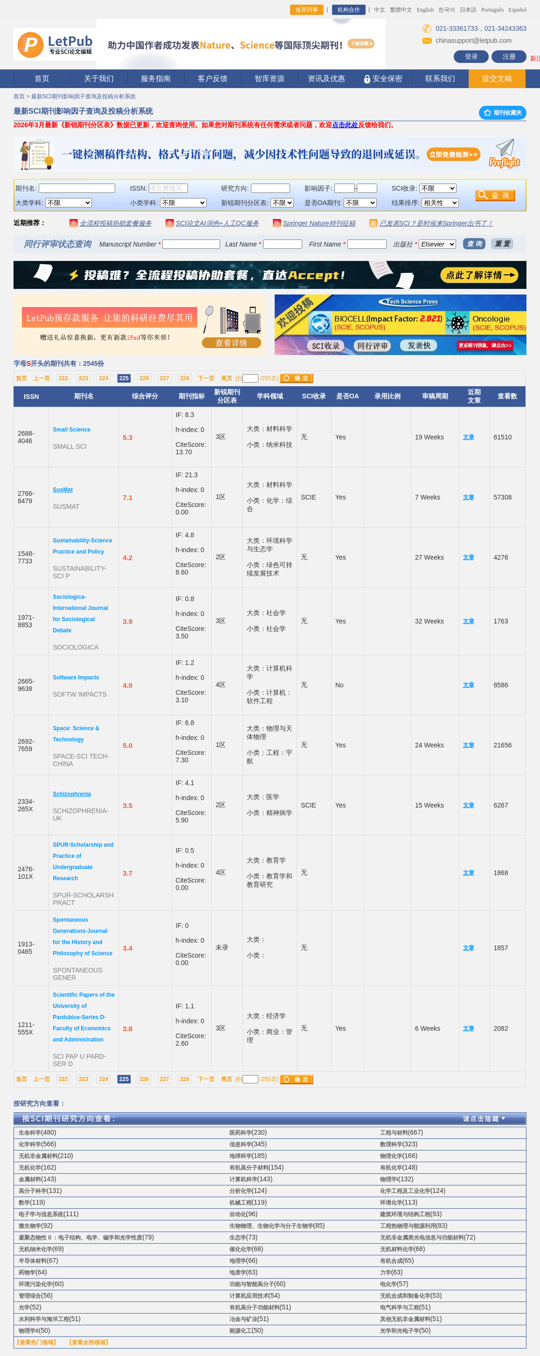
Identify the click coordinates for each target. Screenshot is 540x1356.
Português (492, 10)
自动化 (237, 1214)
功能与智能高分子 (251, 1284)
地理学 (237, 1261)
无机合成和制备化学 (405, 1296)
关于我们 (99, 78)
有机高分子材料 (249, 1167)
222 (63, 378)
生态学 (237, 1237)
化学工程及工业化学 (405, 1191)
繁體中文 (401, 10)
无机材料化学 (397, 1249)
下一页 (206, 378)
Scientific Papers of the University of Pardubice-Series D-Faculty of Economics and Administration (84, 1017)
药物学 (27, 1272)
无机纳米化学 (35, 1249)
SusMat (63, 489)
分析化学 (240, 1191)
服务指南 (156, 78)
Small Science (71, 429)
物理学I (389, 1179)
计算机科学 (243, 1179)
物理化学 (391, 1156)
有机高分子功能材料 (254, 1307)
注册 (509, 56)
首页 (42, 78)
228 (184, 378)
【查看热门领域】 (36, 1342)
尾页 (226, 378)
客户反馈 (213, 78)
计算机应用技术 (249, 1296)
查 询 (474, 243)
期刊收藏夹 (503, 112)
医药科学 (240, 1133)
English (425, 10)
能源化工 (240, 1331)
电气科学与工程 (399, 1307)
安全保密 (383, 79)
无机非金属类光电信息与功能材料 (422, 1237)
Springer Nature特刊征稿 (319, 223)
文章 (468, 437)
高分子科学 (33, 1191)
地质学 (237, 1272)
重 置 (502, 243)
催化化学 (240, 1249)
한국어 (446, 10)
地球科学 (240, 1156)
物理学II (29, 1331)
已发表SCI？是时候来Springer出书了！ (436, 223)
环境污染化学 (35, 1284)
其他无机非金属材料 (405, 1319)
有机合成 (391, 1261)
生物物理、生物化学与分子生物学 (271, 1226)
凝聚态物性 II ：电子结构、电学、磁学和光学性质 (80, 1237)
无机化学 (30, 1167)
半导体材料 (33, 1261)
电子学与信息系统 (41, 1214)
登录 (471, 56)
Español (517, 10)
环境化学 (391, 1202)
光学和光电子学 (399, 1331)
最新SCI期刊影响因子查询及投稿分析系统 (83, 96)
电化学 (388, 1284)
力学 (385, 1272)
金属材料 (30, 1179)
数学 (24, 1202)
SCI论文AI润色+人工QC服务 (217, 223)
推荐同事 (307, 10)
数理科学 (391, 1144)
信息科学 (240, 1144)
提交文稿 (497, 78)
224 (103, 378)
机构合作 (349, 10)
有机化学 (391, 1167)
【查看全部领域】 (88, 1342)
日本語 (468, 10)
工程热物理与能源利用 (408, 1226)
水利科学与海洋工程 (44, 1319)
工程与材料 (394, 1133)
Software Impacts (76, 677)
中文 (379, 10)
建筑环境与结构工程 (405, 1214)
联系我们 (440, 78)
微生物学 (30, 1226)
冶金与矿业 (243, 1319)
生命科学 (30, 1133)
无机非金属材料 (38, 1156)
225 (124, 378)
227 (164, 378)
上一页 (41, 378)
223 (83, 378)
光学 (24, 1307)
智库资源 (269, 78)
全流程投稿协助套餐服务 (116, 223)
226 (144, 378)
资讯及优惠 (326, 78)
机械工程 (240, 1202)
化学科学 (30, 1144)
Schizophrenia (72, 794)
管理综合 (30, 1296)
